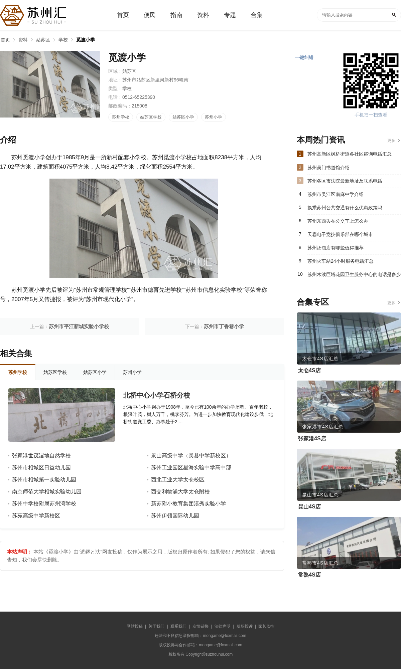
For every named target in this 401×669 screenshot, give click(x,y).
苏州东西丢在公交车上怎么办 (337, 221)
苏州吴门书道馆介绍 (328, 167)
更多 (391, 140)
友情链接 (200, 626)
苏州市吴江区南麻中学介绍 (335, 194)
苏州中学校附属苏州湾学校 (44, 503)
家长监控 (266, 626)
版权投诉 (245, 626)
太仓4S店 (309, 370)
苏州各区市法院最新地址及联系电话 (344, 181)
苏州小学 (213, 117)
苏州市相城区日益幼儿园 (41, 467)
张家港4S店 (312, 438)
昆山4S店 (309, 506)
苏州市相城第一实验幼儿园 (44, 479)
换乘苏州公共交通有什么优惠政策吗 (344, 207)
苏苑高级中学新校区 (36, 515)
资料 (23, 39)
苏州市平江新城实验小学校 (79, 326)
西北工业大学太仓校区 (178, 479)
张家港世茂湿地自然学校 (41, 455)
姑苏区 (43, 39)
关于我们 (156, 626)
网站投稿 (135, 626)
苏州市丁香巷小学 (224, 326)
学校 (63, 39)
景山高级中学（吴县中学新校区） (191, 455)
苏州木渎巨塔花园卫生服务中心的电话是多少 (354, 274)
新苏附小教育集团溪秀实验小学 (188, 503)
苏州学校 (120, 117)
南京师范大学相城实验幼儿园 (47, 491)
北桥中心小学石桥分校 (156, 395)
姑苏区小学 (183, 117)
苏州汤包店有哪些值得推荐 (335, 247)
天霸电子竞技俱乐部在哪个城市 (340, 234)
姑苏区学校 (151, 117)
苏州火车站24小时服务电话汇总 (340, 261)
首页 (5, 39)
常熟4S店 (309, 575)
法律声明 (223, 626)
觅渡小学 (85, 39)
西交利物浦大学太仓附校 (180, 491)
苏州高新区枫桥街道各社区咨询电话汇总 (349, 154)
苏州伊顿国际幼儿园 (175, 515)
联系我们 (178, 626)
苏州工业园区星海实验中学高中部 (191, 467)
